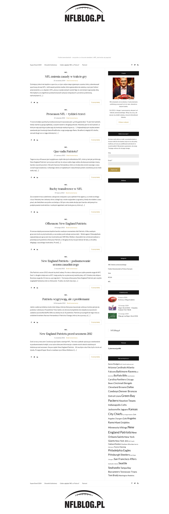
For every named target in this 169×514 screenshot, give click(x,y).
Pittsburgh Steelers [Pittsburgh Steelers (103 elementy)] (119, 454)
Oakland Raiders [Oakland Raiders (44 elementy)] (114, 444)
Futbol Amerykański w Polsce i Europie (120, 269)
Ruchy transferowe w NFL (66, 189)
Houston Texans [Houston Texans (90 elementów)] (127, 400)
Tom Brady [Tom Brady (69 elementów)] (113, 475)
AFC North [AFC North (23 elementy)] (123, 364)
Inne (109, 273)
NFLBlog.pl (115, 330)
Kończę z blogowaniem (126, 300)
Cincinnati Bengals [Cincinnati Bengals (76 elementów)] (122, 383)
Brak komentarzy (72, 80)
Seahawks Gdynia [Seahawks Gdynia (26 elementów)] (113, 464)
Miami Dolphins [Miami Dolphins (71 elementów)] (122, 422)
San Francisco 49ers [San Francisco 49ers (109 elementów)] (125, 458)
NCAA (110, 277)
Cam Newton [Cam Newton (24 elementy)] (131, 376)
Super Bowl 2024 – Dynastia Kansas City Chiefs (127, 309)
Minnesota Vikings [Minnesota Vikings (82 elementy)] (117, 427)
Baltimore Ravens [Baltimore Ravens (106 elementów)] (126, 371)
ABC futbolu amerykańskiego (117, 265)
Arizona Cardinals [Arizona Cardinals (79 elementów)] (117, 367)
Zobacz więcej (123, 122)
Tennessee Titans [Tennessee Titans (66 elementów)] (128, 471)
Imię (109, 153)
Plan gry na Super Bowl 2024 (128, 316)
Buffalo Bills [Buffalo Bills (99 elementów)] (120, 375)
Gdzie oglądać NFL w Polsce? (69, 65)
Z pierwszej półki (114, 348)
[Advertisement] (84, 39)
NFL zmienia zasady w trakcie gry (66, 76)
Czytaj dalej (95, 102)
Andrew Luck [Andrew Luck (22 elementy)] (130, 364)
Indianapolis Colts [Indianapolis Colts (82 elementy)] (117, 404)
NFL (65, 72)
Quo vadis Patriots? (66, 151)
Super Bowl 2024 (35, 65)
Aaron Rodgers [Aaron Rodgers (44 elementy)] (114, 364)
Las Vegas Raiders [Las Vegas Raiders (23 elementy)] (128, 414)
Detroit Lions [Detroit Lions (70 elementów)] (114, 396)
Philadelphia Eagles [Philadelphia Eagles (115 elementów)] (119, 450)
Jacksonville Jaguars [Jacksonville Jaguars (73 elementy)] (118, 409)
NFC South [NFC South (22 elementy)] (131, 441)
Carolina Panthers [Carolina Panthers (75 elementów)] (117, 379)
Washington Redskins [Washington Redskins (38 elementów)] (126, 475)
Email (110, 160)
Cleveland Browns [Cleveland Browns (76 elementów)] (117, 387)
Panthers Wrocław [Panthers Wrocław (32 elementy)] (127, 444)
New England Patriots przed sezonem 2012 (66, 334)
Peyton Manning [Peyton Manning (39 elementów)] (120, 447)
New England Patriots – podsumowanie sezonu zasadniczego (65, 262)
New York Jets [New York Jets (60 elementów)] (121, 441)
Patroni (84, 65)
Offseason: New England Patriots (65, 223)
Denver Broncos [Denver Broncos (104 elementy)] (128, 391)
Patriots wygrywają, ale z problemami (65, 299)
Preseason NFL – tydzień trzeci (65, 114)
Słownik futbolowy (50, 65)
